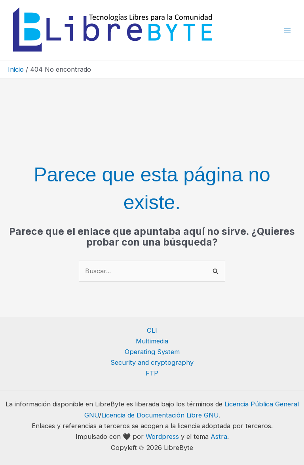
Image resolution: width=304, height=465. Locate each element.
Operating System (152, 352)
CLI (152, 330)
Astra (219, 436)
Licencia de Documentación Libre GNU (159, 415)
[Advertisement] (152, 100)
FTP (152, 373)
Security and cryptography (152, 362)
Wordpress (162, 436)
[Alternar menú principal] (287, 30)
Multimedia (152, 341)
